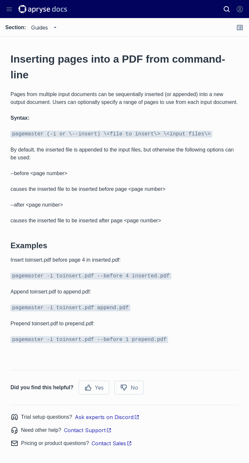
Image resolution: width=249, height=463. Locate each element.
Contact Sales (112, 443)
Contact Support (88, 430)
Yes (94, 388)
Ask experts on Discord (107, 417)
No (129, 388)
